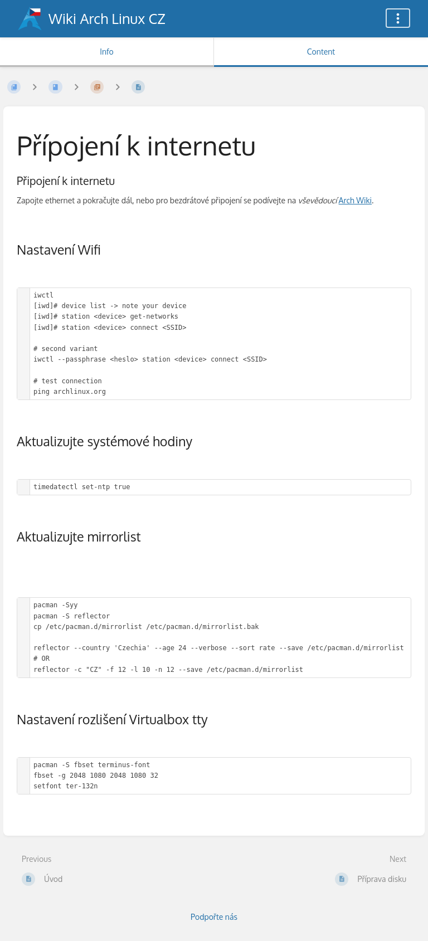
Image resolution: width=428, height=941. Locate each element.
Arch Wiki (355, 200)
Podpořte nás (214, 917)
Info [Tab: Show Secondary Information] (107, 51)
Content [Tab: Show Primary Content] (321, 51)
